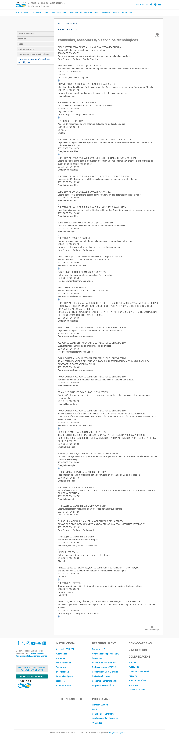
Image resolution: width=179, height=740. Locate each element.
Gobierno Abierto (110, 12)
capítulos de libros (26, 49)
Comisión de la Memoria (103, 713)
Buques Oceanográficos (103, 685)
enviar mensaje (152, 629)
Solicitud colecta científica (104, 662)
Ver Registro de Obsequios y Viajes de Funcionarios (31, 668)
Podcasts (133, 675)
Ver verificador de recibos (32, 676)
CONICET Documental (139, 671)
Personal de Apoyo (64, 676)
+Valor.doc (97, 722)
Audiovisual (134, 666)
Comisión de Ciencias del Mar (105, 718)
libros (20, 43)
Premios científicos (137, 680)
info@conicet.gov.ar (117, 732)
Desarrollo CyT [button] (41, 12)
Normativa (60, 658)
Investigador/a (62, 671)
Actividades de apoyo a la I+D (105, 653)
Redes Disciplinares (101, 676)
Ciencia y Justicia (100, 704)
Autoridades (61, 653)
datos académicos (26, 33)
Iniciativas (133, 685)
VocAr (95, 709)
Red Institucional (63, 662)
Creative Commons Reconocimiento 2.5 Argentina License (31, 654)
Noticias (132, 662)
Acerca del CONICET (65, 649)
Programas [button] (127, 12)
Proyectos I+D (98, 649)
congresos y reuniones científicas (33, 54)
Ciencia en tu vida (137, 689)
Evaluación (61, 667)
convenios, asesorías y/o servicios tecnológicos (34, 61)
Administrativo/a (63, 685)
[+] (59, 62)
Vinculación (76, 12)
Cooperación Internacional (104, 680)
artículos (22, 38)
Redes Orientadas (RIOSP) (104, 667)
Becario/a (60, 680)
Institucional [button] (22, 12)
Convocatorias (59, 12)
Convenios (97, 658)
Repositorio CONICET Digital (105, 671)
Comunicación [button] (92, 12)
